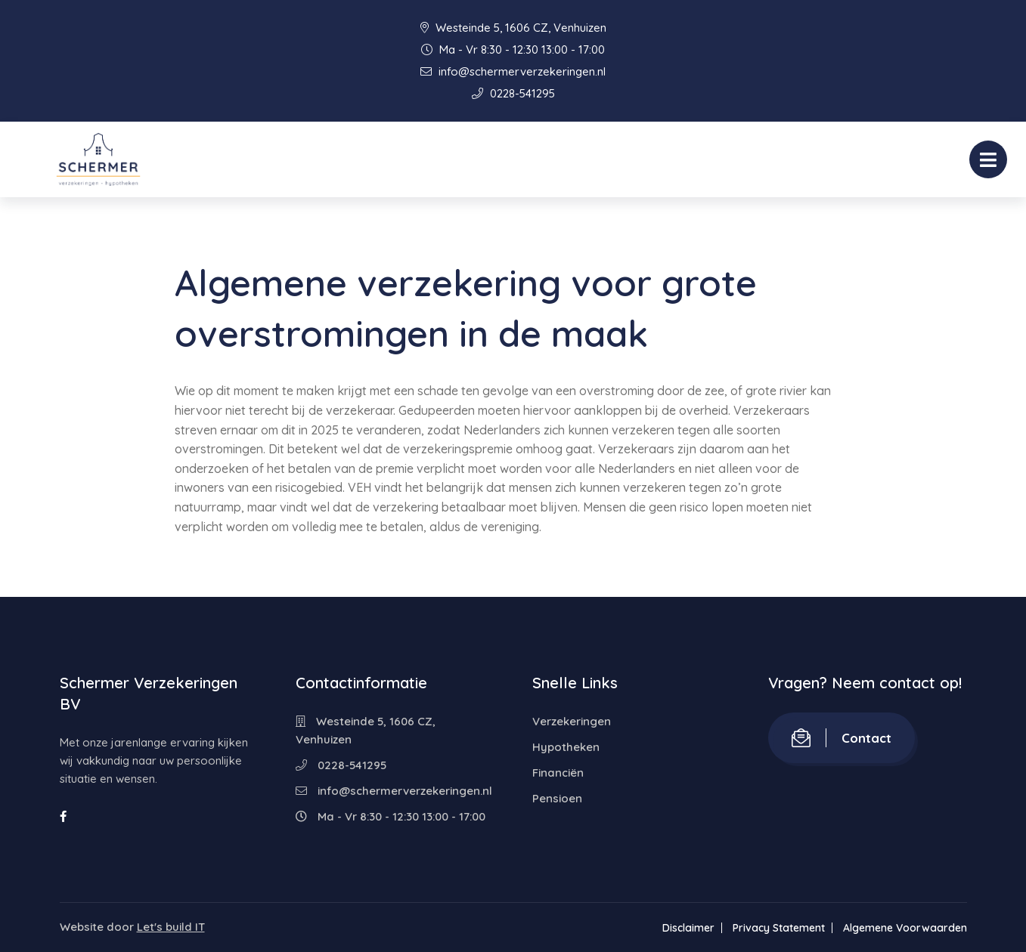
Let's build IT (171, 927)
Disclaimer (688, 928)
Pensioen (557, 798)
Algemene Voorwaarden (905, 928)
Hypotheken (566, 747)
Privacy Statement (779, 928)
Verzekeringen (571, 721)
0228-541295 (513, 93)
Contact (841, 737)
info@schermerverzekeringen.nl (513, 71)
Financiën (558, 772)
